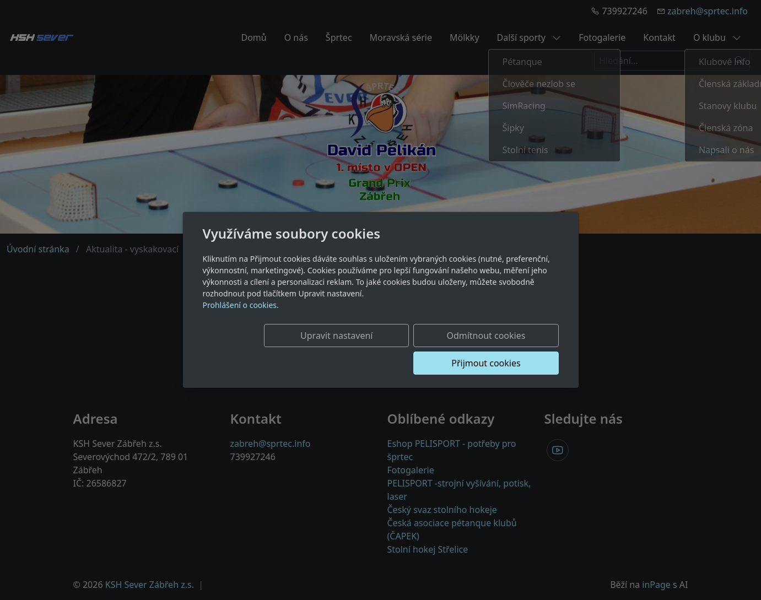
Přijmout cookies (505, 349)
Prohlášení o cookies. (241, 318)
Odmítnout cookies (395, 349)
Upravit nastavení (285, 349)
